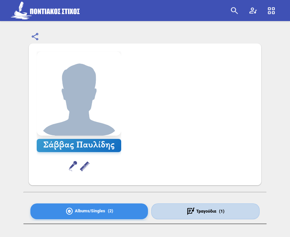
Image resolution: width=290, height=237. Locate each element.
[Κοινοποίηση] (35, 36)
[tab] (89, 211)
